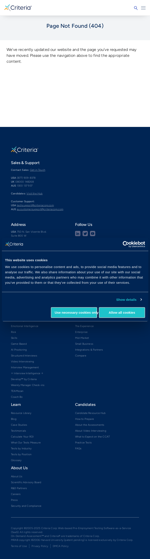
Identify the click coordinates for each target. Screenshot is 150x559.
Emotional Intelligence (24, 326)
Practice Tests (83, 442)
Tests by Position (21, 454)
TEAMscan (17, 391)
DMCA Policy (61, 546)
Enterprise (81, 332)
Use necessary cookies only (76, 312)
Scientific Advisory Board (26, 482)
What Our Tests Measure (26, 442)
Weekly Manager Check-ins (27, 385)
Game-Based (19, 343)
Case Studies (19, 424)
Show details (126, 299)
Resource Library (21, 413)
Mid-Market (82, 337)
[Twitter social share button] (85, 235)
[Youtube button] (92, 235)
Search (136, 8)
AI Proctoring (19, 349)
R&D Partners (19, 488)
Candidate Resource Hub (90, 413)
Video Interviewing (22, 361)
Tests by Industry (21, 448)
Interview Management (25, 367)
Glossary (16, 460)
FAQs (78, 448)
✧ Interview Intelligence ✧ (27, 373)
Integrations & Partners (89, 349)
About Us (16, 476)
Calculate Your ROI (22, 436)
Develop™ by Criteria (24, 379)
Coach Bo (17, 396)
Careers (16, 494)
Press (14, 500)
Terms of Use (19, 546)
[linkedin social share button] (77, 235)
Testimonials (18, 430)
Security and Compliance (26, 505)
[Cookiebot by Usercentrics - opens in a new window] (126, 244)
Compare (80, 355)
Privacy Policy (40, 546)
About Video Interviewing (90, 430)
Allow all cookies (122, 312)
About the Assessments (89, 424)
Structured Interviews (24, 355)
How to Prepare (84, 419)
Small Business (84, 343)
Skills (14, 337)
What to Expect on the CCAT (92, 436)
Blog (13, 419)
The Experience (84, 326)
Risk (13, 332)
